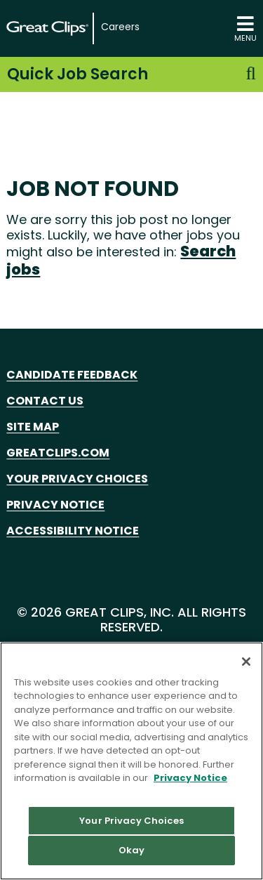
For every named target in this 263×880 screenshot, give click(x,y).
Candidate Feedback (71, 374)
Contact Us (44, 400)
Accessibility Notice (72, 530)
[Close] (246, 661)
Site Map (32, 426)
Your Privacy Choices (77, 478)
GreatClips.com (57, 452)
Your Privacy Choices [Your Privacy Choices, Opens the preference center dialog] (131, 820)
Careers (120, 27)
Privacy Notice (55, 504)
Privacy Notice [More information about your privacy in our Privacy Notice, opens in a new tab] (190, 777)
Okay (132, 850)
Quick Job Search (131, 74)
